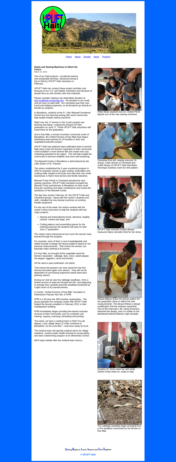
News (96, 57)
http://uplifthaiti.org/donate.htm (49, 100)
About (78, 57)
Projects (106, 57)
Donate (87, 57)
